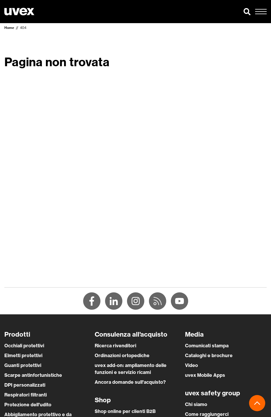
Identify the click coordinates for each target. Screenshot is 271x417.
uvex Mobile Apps (205, 375)
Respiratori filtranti (25, 395)
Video (191, 365)
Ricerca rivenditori (115, 345)
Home (9, 27)
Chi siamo (196, 404)
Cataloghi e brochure (209, 355)
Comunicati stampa (207, 345)
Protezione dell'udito (27, 404)
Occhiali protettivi (24, 345)
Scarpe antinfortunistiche (33, 375)
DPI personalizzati (24, 385)
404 (23, 27)
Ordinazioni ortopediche (122, 355)
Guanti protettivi (22, 365)
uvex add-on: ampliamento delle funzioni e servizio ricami (131, 368)
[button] (247, 11)
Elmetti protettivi (23, 355)
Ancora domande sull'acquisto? (130, 382)
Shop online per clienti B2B (125, 411)
